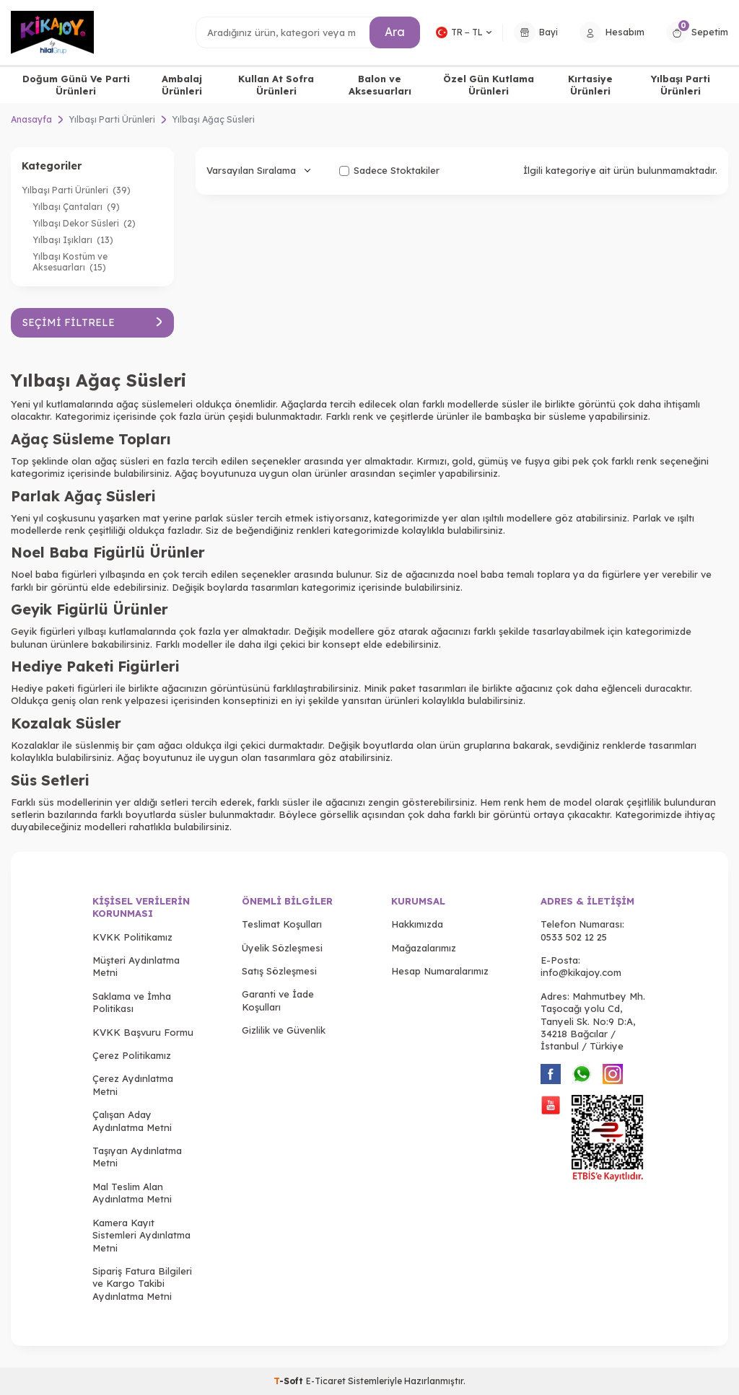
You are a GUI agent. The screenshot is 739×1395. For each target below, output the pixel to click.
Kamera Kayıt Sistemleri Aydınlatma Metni (141, 1235)
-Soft (290, 1381)
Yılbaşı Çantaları (76, 206)
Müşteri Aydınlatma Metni (136, 966)
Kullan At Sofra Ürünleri (276, 85)
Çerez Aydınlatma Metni (132, 1084)
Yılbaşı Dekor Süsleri (84, 223)
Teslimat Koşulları (282, 924)
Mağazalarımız (423, 948)
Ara (395, 32)
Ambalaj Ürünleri (182, 85)
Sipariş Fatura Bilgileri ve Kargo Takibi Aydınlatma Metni (142, 1283)
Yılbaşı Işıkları (72, 239)
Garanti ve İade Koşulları (278, 1000)
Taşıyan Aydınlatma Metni (137, 1157)
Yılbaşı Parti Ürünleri (680, 85)
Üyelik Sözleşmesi (282, 948)
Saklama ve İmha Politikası (131, 1002)
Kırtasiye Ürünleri (590, 85)
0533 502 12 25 (574, 937)
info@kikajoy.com (581, 972)
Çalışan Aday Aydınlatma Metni (132, 1120)
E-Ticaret (326, 1381)
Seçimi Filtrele (92, 322)
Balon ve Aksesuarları (380, 85)
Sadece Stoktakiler (389, 170)
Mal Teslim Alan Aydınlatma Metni (132, 1193)
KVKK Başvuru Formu (142, 1032)
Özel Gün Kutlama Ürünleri (488, 85)
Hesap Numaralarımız (440, 971)
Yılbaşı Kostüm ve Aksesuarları (70, 262)
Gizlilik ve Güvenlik (283, 1030)
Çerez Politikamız (131, 1055)
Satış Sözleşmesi (279, 971)
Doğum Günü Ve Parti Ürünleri (76, 85)
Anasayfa (31, 119)
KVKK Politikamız (132, 937)
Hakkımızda (417, 924)
